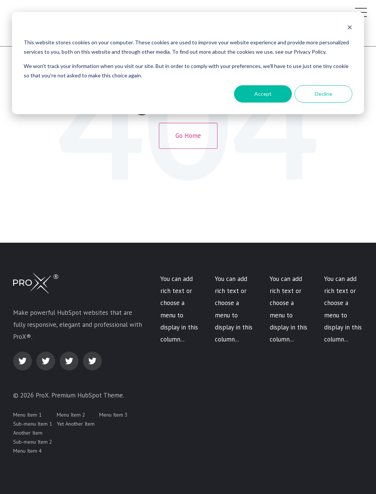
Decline (323, 94)
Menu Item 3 (113, 414)
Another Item (27, 432)
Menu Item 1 (27, 414)
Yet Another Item (76, 423)
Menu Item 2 (71, 414)
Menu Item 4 (27, 450)
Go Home (188, 135)
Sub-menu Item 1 (32, 423)
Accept (263, 94)
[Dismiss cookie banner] (349, 28)
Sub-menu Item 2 (32, 441)
